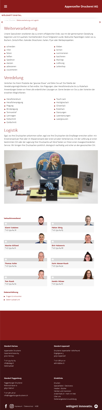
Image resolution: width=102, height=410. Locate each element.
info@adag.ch (9, 363)
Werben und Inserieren (62, 391)
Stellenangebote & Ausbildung (65, 399)
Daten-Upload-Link (13, 300)
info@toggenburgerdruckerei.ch (16, 395)
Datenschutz (28, 406)
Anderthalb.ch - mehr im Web (65, 394)
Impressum (18, 406)
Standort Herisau (11, 346)
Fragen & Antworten (14, 296)
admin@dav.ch (59, 363)
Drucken (12, 20)
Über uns (57, 396)
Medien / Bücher (60, 388)
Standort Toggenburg (13, 378)
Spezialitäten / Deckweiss (63, 386)
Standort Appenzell (62, 346)
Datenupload (9, 366)
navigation (5, 6)
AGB (36, 406)
